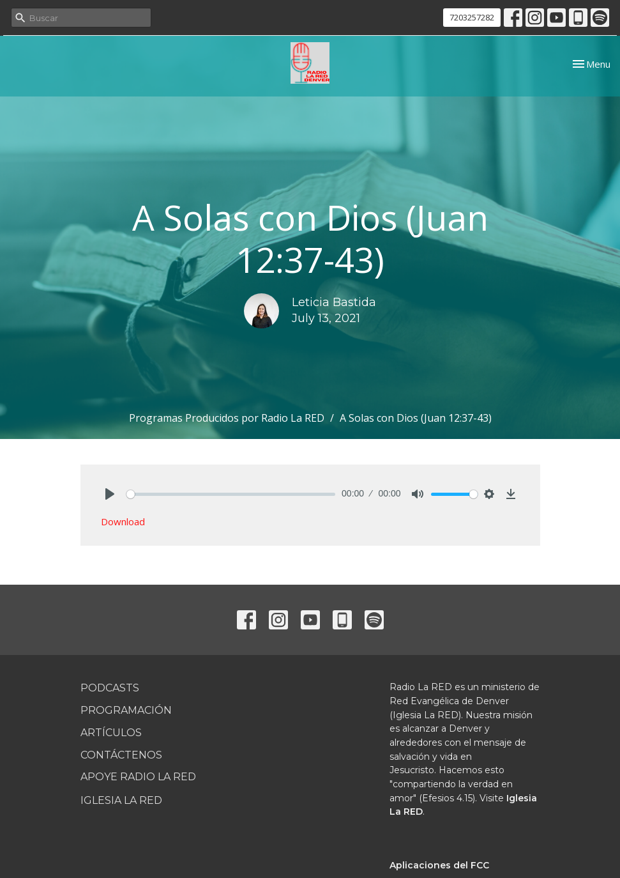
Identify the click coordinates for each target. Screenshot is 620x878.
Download (123, 521)
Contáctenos (121, 755)
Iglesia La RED (121, 800)
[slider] (231, 494)
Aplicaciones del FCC (439, 865)
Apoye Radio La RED (138, 777)
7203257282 (472, 17)
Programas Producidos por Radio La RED (226, 418)
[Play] (110, 494)
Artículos (111, 733)
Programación (126, 710)
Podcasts (109, 688)
